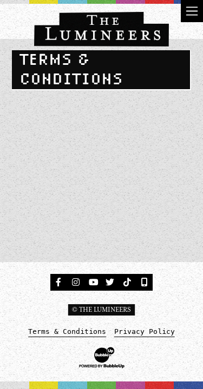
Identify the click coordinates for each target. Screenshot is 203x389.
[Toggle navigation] (192, 11)
